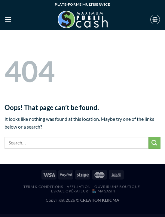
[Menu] (8, 19)
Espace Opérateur (69, 191)
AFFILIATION (79, 186)
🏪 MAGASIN (103, 191)
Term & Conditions (43, 186)
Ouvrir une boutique (117, 186)
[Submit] (154, 142)
